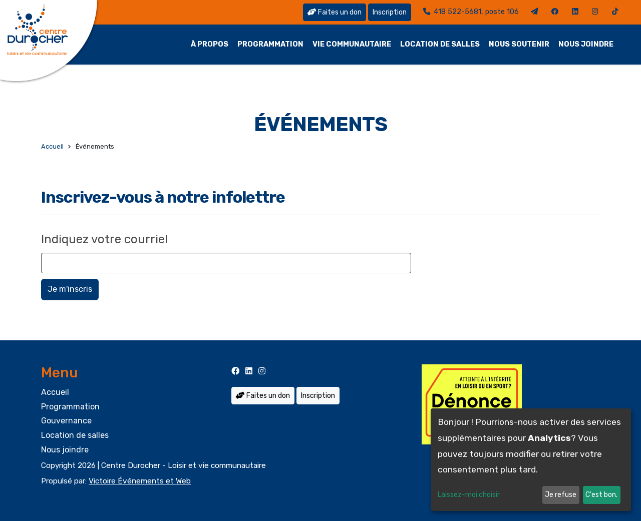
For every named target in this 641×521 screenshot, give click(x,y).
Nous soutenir (519, 44)
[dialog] (531, 459)
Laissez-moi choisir (469, 494)
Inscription (390, 12)
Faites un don (334, 12)
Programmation (270, 44)
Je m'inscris (70, 289)
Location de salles (440, 44)
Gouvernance (66, 420)
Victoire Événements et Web (140, 480)
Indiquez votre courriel (104, 239)
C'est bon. (601, 494)
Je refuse (560, 494)
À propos (209, 44)
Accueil (52, 146)
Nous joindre (585, 44)
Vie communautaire (351, 44)
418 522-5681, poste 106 (471, 12)
